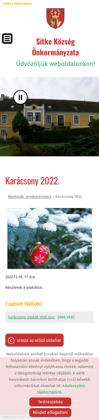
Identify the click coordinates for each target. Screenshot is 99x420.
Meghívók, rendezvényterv (29, 196)
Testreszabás (50, 401)
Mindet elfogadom (50, 412)
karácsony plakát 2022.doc (31, 317)
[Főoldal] (55, 18)
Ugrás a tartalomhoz (17, 4)
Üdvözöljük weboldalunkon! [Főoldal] (55, 52)
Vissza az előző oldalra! (39, 340)
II (20, 97)
